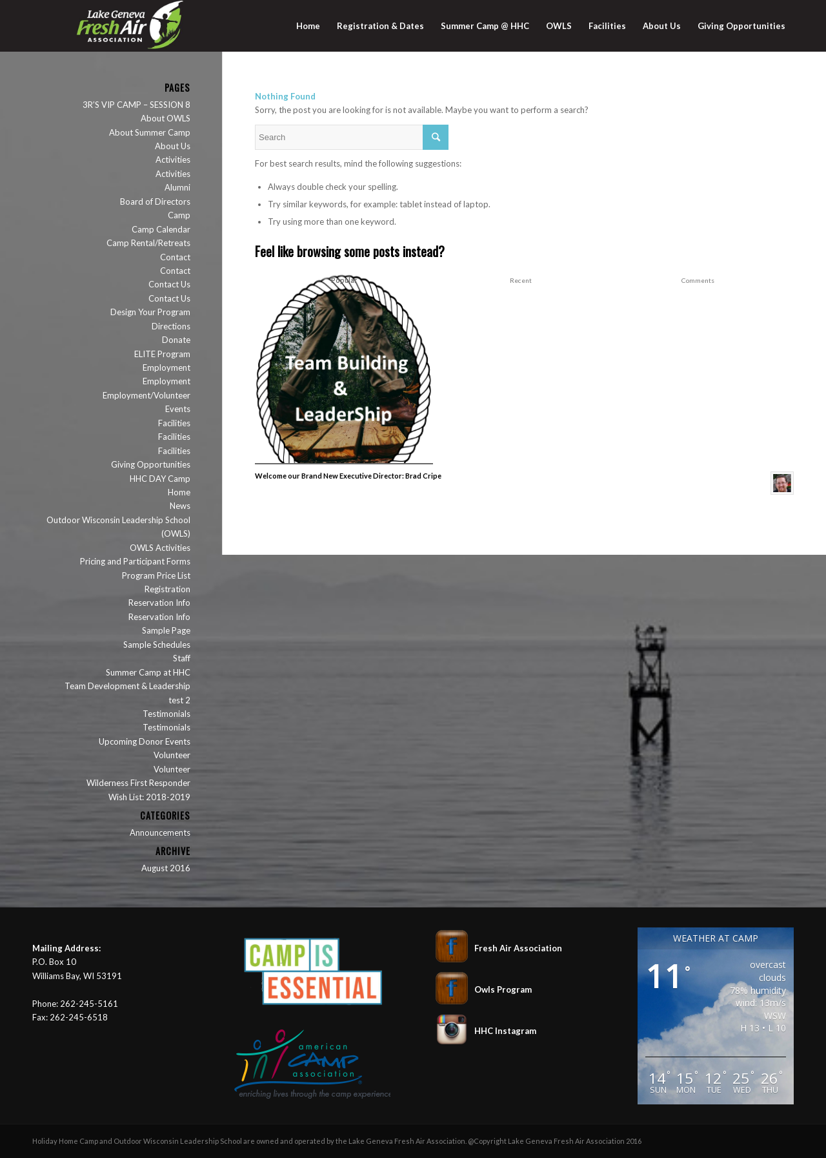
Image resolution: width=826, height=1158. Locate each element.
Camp (179, 215)
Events (177, 409)
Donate (176, 340)
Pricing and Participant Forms (135, 561)
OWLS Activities (160, 548)
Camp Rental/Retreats (148, 243)
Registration (167, 589)
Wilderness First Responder (138, 783)
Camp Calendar (161, 229)
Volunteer (172, 755)
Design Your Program (150, 312)
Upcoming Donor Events (144, 741)
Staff (181, 658)
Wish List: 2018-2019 (149, 797)
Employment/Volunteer (146, 395)
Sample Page (166, 630)
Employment (166, 367)
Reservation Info (159, 602)
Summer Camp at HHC (148, 672)
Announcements (160, 832)
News (180, 506)
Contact (175, 257)
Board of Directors (155, 201)
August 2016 (165, 868)
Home (179, 492)
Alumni (177, 187)
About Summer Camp (149, 132)
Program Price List (156, 575)
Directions (171, 326)
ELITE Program (162, 354)
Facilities (174, 423)
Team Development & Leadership (127, 686)
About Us (172, 146)
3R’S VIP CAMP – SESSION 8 (136, 104)
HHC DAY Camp (160, 478)
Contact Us (169, 284)
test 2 (179, 700)
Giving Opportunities (150, 464)
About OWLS (165, 118)
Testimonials (166, 713)
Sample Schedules (156, 644)
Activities (173, 159)
